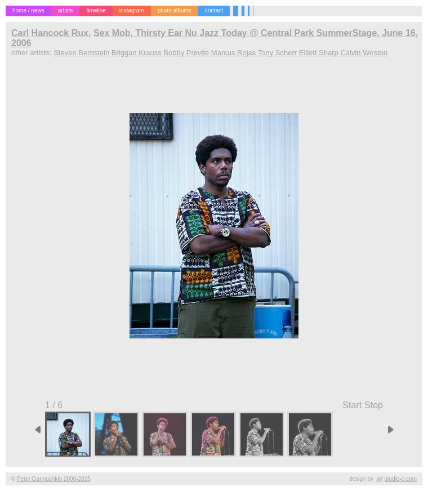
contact (214, 10)
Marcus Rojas (233, 52)
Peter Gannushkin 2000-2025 (54, 479)
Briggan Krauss (137, 52)
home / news (28, 10)
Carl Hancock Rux (49, 33)
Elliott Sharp (318, 52)
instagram (131, 10)
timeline (95, 10)
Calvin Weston (363, 52)
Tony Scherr (277, 52)
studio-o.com (401, 479)
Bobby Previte (186, 52)
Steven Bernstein (81, 52)
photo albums (174, 10)
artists (65, 10)
